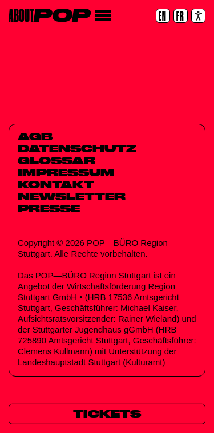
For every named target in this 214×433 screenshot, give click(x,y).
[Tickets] (107, 414)
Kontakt (56, 184)
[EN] (162, 15)
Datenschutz (77, 148)
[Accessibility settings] (198, 15)
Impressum (66, 172)
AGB (35, 136)
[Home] (50, 15)
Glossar (56, 160)
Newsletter (72, 196)
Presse (49, 208)
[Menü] (103, 16)
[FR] (180, 15)
